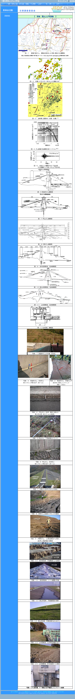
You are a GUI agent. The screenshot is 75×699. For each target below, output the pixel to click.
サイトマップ (63, 1)
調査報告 (7, 15)
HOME (72, 1)
